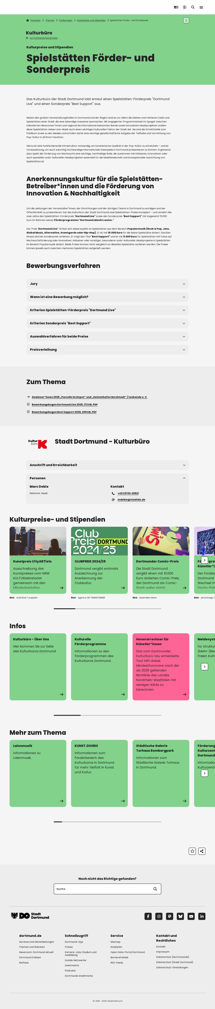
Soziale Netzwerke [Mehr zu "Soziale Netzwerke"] (75, 960)
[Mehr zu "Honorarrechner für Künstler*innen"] (161, 666)
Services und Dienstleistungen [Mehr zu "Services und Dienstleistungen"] (36, 942)
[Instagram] (158, 916)
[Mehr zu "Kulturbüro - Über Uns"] (38, 666)
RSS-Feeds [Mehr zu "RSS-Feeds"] (116, 962)
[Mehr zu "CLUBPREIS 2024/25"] (99, 560)
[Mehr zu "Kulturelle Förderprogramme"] (99, 666)
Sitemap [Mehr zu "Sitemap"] (115, 942)
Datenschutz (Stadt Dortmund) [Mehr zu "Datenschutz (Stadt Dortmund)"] (174, 962)
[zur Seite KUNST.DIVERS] (99, 773)
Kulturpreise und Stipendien (91, 20)
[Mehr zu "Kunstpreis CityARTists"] (38, 560)
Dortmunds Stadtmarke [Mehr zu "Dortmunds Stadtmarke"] (79, 976)
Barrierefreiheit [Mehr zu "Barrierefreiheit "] (119, 957)
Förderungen (65, 20)
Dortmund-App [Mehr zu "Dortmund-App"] (74, 942)
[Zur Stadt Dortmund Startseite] (30, 7)
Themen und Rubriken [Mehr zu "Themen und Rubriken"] (32, 947)
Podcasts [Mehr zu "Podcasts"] (70, 970)
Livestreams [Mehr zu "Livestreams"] (72, 965)
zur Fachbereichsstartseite (42, 38)
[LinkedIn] (201, 916)
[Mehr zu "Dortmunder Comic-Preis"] (161, 560)
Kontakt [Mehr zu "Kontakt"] (161, 946)
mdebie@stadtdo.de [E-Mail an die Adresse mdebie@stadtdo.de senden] (128, 499)
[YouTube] (191, 916)
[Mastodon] (169, 916)
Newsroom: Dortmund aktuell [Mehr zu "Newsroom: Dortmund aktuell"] (36, 952)
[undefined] (204, 560)
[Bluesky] (180, 916)
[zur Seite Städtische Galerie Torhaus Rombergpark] (161, 773)
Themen (49, 20)
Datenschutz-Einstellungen (172, 967)
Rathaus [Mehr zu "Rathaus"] (24, 962)
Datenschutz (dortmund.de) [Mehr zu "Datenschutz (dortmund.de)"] (172, 957)
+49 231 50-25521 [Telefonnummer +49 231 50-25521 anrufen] (125, 493)
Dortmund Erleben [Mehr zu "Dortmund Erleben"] (30, 957)
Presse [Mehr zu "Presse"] (69, 947)
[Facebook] (148, 916)
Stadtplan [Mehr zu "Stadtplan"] (116, 947)
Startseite (33, 20)
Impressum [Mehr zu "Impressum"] (162, 951)
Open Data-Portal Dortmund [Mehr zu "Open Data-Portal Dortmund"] (127, 952)
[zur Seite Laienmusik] (38, 773)
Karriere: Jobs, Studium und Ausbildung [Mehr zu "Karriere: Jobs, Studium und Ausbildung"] (80, 953)
